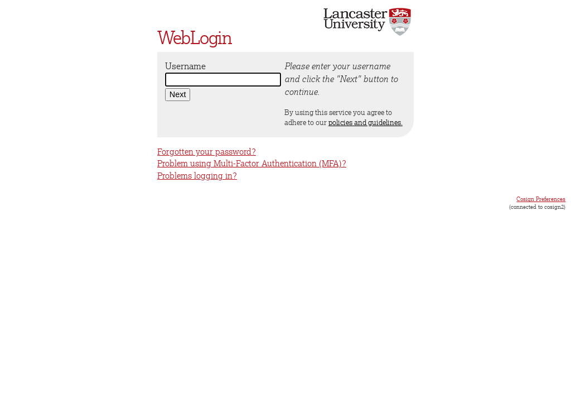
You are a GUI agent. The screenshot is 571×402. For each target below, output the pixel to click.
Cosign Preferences (540, 198)
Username (185, 65)
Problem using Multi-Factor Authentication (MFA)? (251, 163)
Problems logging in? (197, 175)
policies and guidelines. (365, 122)
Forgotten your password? (206, 151)
